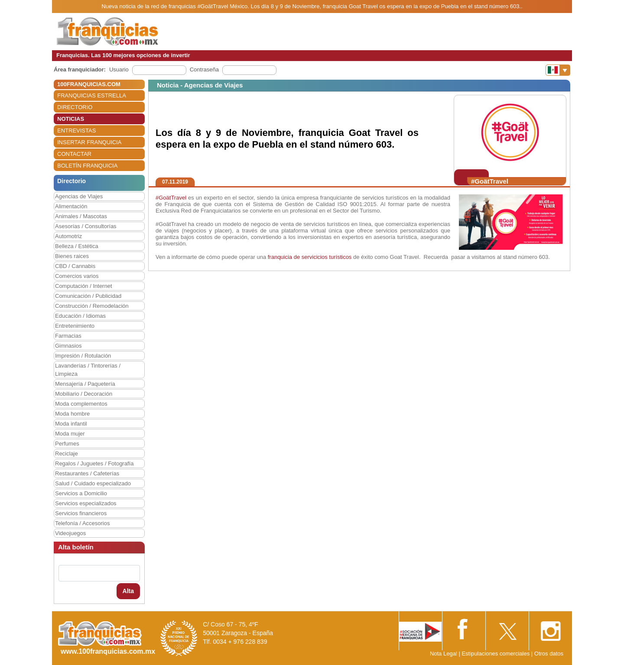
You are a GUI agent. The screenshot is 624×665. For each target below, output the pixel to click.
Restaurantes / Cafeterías (87, 473)
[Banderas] (558, 70)
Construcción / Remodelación (92, 306)
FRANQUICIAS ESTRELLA (91, 95)
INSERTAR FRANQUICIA (89, 142)
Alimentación (71, 206)
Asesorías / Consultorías (86, 226)
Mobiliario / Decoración (83, 394)
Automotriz (68, 236)
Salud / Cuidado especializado (93, 483)
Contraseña (204, 69)
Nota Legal (443, 653)
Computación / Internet (83, 286)
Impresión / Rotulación (83, 355)
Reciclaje (66, 453)
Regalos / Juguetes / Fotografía (94, 463)
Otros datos (548, 653)
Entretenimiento (74, 326)
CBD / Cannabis (75, 266)
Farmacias (68, 335)
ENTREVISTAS (76, 130)
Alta (128, 591)
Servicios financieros (81, 513)
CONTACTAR (74, 154)
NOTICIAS (70, 119)
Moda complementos (81, 403)
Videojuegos (70, 533)
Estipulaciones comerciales (496, 653)
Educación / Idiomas (80, 316)
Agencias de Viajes (79, 196)
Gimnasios (68, 345)
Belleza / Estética (76, 246)
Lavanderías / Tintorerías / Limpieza (87, 369)
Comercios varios (76, 276)
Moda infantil (71, 423)
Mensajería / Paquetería (85, 384)
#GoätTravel (171, 197)
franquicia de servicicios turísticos (310, 257)
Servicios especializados (86, 503)
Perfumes (67, 443)
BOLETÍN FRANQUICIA (87, 165)
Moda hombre (72, 413)
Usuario (119, 69)
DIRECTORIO (74, 107)
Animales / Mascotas (81, 216)
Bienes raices (72, 256)
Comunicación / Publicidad (88, 296)
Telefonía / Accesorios (82, 523)
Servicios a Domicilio (81, 493)
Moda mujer (70, 433)
